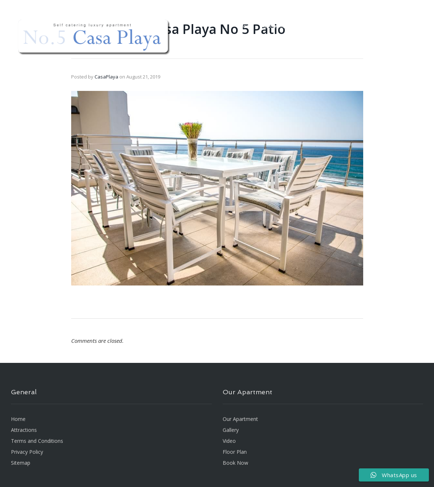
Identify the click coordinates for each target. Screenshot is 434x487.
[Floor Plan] (340, 5)
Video (314, 26)
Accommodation (281, 26)
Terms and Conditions (37, 440)
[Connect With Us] (374, 5)
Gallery (337, 26)
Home (246, 26)
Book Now (235, 462)
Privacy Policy (27, 451)
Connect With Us (395, 6)
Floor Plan (355, 6)
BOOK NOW (399, 26)
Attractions (365, 26)
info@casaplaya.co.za (307, 6)
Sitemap (20, 462)
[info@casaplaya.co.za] (282, 5)
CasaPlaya (106, 76)
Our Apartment (240, 418)
